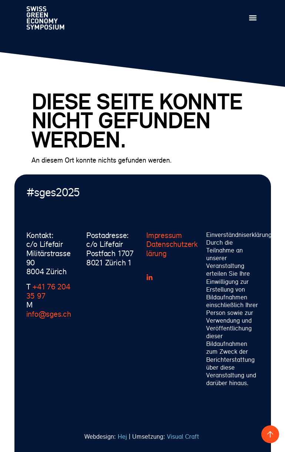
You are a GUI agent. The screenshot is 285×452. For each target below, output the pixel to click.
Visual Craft (184, 436)
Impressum (164, 235)
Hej (122, 436)
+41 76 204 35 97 (48, 291)
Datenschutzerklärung (172, 248)
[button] (253, 18)
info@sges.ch (48, 314)
